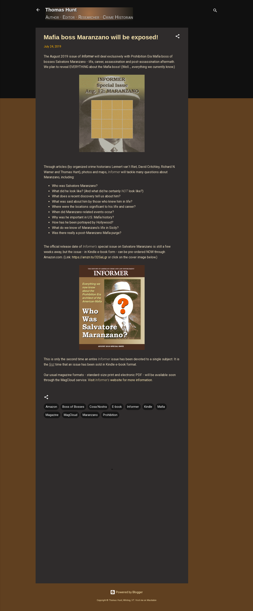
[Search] (215, 11)
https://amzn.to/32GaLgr (89, 257)
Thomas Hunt (61, 9)
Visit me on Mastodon (145, 600)
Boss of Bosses (73, 407)
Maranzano (90, 415)
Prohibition (110, 415)
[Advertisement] (204, 89)
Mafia (161, 407)
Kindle (148, 407)
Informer (133, 407)
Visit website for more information (120, 380)
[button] (177, 37)
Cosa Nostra (98, 407)
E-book (117, 407)
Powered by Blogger (126, 592)
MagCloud (70, 415)
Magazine (52, 415)
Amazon (51, 407)
